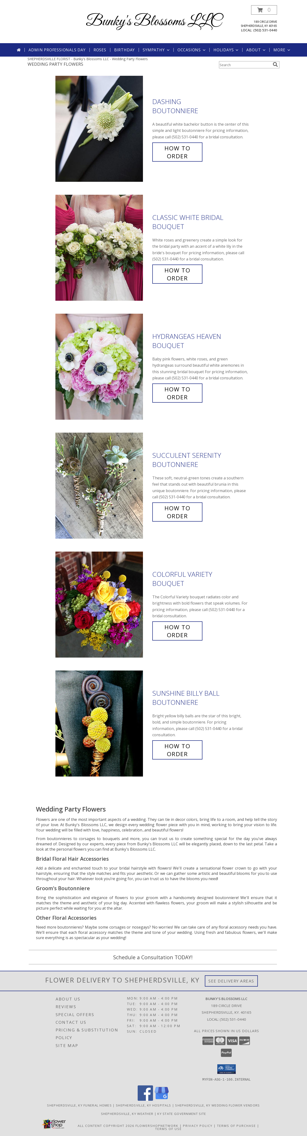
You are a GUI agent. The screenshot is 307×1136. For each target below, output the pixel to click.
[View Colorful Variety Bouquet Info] (102, 604)
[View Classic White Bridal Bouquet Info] (102, 248)
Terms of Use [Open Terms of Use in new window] (168, 1128)
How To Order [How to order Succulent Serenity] (177, 512)
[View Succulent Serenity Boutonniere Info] (102, 485)
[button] (264, 10)
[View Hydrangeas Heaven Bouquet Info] (102, 367)
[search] (275, 64)
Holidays (226, 50)
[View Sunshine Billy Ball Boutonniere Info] (102, 723)
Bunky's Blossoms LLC (153, 21)
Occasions (192, 50)
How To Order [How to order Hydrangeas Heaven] (177, 393)
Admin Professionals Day (57, 50)
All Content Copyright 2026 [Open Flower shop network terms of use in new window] (106, 1125)
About (256, 50)
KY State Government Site (181, 1113)
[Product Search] (245, 64)
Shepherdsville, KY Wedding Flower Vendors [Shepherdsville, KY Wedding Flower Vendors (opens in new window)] (217, 1105)
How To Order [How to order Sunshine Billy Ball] (177, 750)
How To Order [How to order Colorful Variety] (177, 631)
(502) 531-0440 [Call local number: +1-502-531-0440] (265, 30)
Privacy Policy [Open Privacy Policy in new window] (198, 1125)
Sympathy (156, 50)
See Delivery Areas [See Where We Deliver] (231, 981)
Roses (100, 50)
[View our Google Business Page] (161, 1099)
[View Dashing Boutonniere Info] (102, 129)
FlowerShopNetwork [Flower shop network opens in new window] (157, 1125)
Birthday (124, 50)
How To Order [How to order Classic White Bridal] (177, 274)
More (282, 50)
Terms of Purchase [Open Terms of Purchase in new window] (236, 1125)
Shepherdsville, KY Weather (127, 1113)
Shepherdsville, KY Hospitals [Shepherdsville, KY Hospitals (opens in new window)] (143, 1105)
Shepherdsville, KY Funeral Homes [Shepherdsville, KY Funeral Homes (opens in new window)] (79, 1105)
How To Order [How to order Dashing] (177, 152)
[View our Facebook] (145, 1099)
